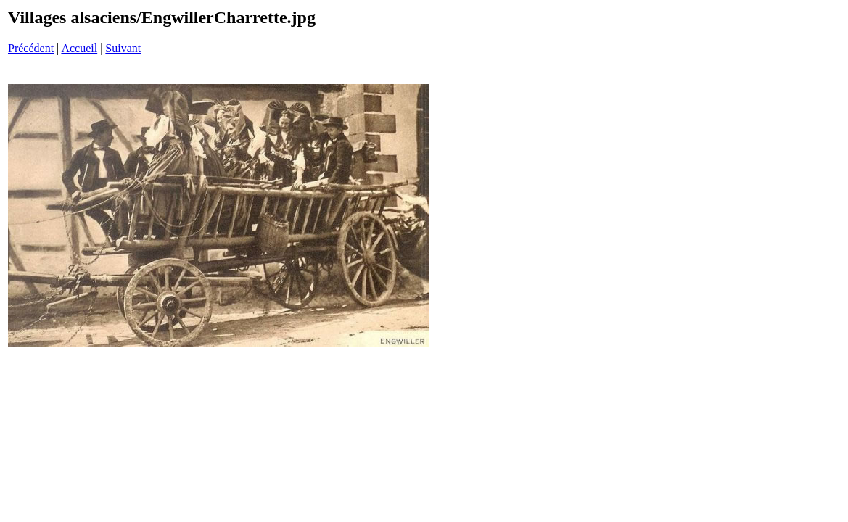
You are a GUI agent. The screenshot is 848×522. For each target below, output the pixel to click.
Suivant (123, 48)
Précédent (31, 48)
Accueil (79, 48)
